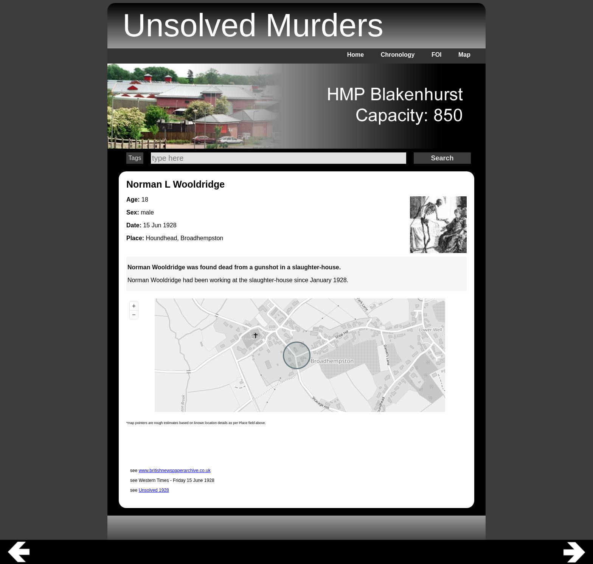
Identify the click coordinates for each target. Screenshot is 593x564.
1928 (170, 225)
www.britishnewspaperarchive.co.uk (175, 470)
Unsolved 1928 (154, 490)
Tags (135, 158)
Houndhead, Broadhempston (185, 238)
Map (464, 54)
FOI (437, 54)
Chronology (398, 54)
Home (355, 54)
